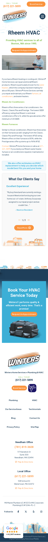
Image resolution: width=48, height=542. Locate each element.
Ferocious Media (32, 539)
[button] (42, 16)
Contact (5, 146)
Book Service (19, 388)
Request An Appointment (24, 50)
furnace (35, 93)
